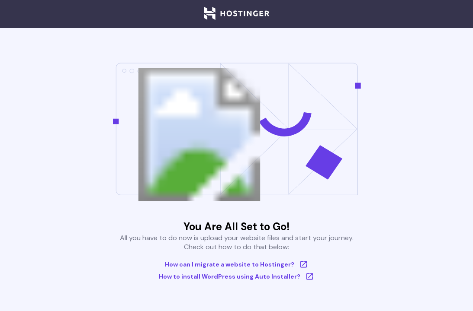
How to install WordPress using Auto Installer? (236, 276)
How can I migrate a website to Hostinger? (236, 264)
